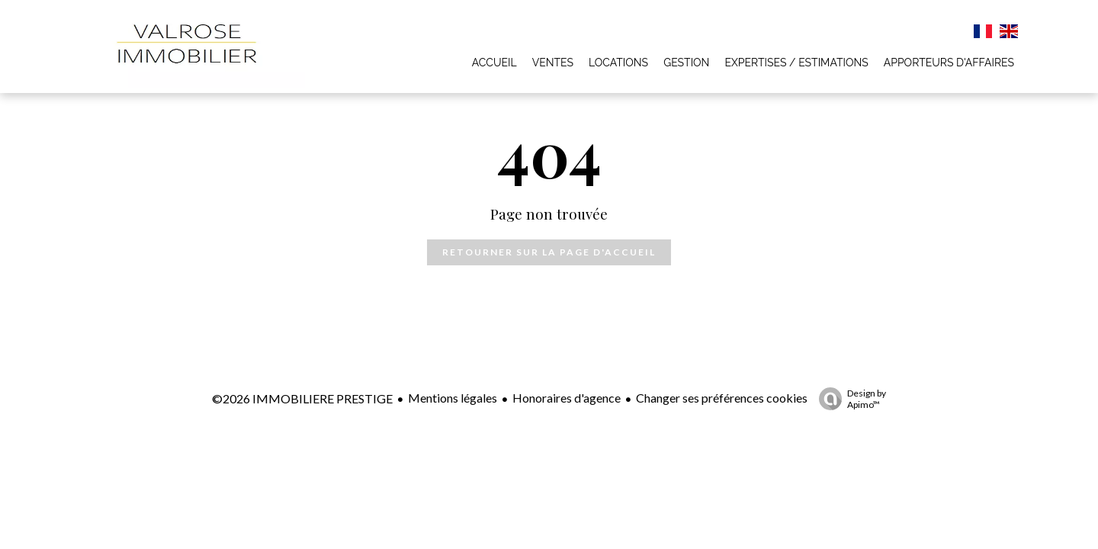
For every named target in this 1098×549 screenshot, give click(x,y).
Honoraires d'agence (566, 397)
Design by (848, 398)
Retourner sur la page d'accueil (549, 252)
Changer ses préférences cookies (721, 397)
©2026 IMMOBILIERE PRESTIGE (302, 398)
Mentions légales (452, 397)
